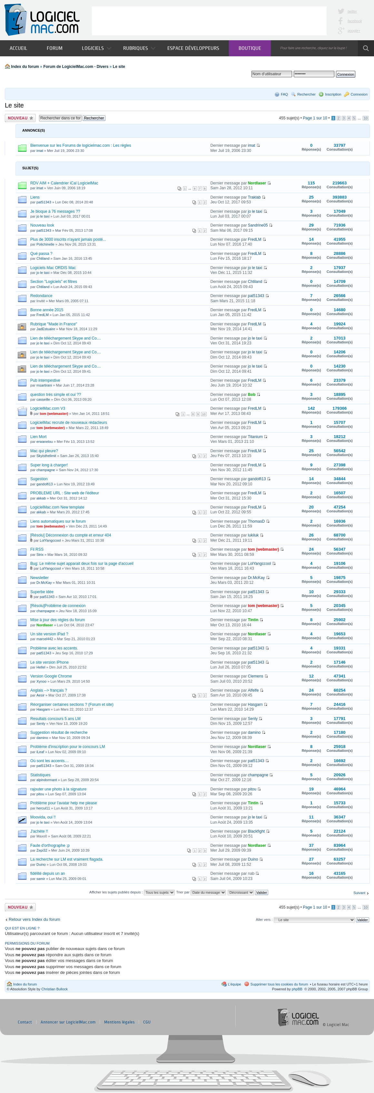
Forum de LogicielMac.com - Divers (75, 66)
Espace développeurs (193, 48)
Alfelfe (253, 690)
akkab (41, 498)
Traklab (254, 197)
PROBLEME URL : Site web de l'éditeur (64, 493)
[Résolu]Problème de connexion (57, 605)
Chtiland (42, 258)
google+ (354, 31)
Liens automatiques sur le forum (58, 521)
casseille (43, 399)
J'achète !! (39, 831)
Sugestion (39, 479)
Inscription (333, 94)
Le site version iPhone (49, 662)
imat (39, 151)
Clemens (255, 676)
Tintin (253, 620)
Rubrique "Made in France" (53, 324)
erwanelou (44, 442)
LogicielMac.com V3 (47, 408)
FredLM (254, 239)
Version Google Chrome (51, 676)
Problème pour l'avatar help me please (63, 803)
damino (42, 738)
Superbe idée (42, 592)
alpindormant (46, 780)
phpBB (297, 989)
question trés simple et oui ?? (55, 394)
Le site (119, 66)
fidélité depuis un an (47, 873)
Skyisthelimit (46, 456)
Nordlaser (257, 183)
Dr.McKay (44, 582)
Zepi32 (41, 850)
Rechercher (306, 94)
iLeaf (40, 752)
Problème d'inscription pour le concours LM (67, 746)
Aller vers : (264, 919)
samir (40, 879)
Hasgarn (43, 709)
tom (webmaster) (54, 414)
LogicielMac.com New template (57, 507)
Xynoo (41, 681)
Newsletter (39, 577)
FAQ (284, 94)
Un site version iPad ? (49, 634)
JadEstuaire (45, 329)
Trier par (201, 892)
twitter (352, 11)
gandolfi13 (44, 484)
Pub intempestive (45, 380)
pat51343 (43, 202)
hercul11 (43, 808)
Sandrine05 (258, 225)
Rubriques (139, 48)
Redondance (41, 296)
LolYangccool (50, 540)
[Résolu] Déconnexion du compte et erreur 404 (70, 535)
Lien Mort (38, 436)
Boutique (250, 48)
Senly (40, 723)
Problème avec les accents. (54, 648)
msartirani (44, 385)
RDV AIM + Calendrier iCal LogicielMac (64, 183)
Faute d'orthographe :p (50, 845)
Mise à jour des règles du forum (57, 620)
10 (366, 118)
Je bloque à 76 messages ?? (55, 211)
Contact (25, 1022)
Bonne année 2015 (46, 310)
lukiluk (253, 535)
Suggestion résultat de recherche (59, 732)
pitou (40, 794)
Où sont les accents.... (49, 761)
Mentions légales (119, 1022)
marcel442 (44, 639)
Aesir (40, 695)
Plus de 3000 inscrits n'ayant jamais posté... (68, 239)
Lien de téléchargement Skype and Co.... (65, 338)
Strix (40, 554)
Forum (55, 48)
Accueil (18, 48)
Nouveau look (42, 225)
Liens (35, 197)
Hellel (40, 667)
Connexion (359, 94)
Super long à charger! (49, 465)
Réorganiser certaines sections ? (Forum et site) (71, 704)
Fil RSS (37, 549)
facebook (355, 21)
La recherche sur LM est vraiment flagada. (66, 859)
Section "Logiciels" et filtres (53, 281)
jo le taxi (42, 216)
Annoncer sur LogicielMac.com (68, 1022)
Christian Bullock (54, 989)
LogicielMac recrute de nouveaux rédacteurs (68, 422)
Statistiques (40, 775)
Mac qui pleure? (44, 451)
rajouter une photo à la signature (58, 789)
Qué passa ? (41, 253)
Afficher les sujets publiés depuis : (132, 892)
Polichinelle (45, 244)
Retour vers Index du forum (34, 919)
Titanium (255, 436)
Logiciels (96, 48)
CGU (147, 1022)
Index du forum (25, 66)
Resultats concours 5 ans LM (55, 718)
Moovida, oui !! (43, 817)
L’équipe (234, 984)
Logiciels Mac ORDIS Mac (53, 268)
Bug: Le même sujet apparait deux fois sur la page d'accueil (81, 563)
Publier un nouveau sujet (20, 118)
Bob (252, 394)
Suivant (359, 893)
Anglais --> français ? (48, 690)
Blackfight (256, 831)
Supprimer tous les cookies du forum (279, 984)
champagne (45, 470)
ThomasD (256, 521)
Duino (41, 864)
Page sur (315, 118)
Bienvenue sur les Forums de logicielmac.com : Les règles (80, 145)
